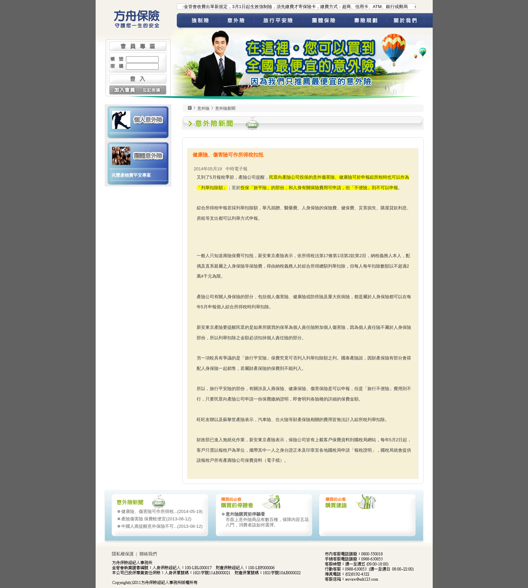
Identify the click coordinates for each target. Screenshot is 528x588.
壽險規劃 (365, 21)
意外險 (236, 21)
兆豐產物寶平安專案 (131, 175)
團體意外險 (138, 155)
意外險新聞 (225, 108)
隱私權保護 (123, 553)
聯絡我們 (148, 553)
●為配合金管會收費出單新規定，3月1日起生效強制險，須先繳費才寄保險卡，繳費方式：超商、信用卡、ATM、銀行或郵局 (289, 6)
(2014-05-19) (162, 511)
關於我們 (409, 21)
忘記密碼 (152, 90)
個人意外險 (138, 119)
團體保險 (323, 21)
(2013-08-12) (156, 518)
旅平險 (278, 21)
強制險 (200, 21)
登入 (137, 78)
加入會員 (123, 90)
